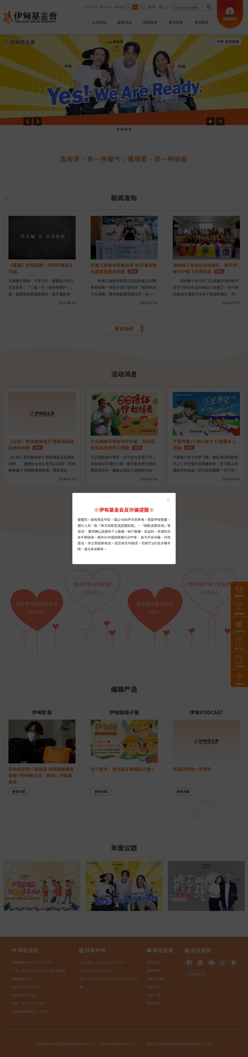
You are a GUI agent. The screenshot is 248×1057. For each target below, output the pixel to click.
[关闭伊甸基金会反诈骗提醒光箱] (168, 500)
